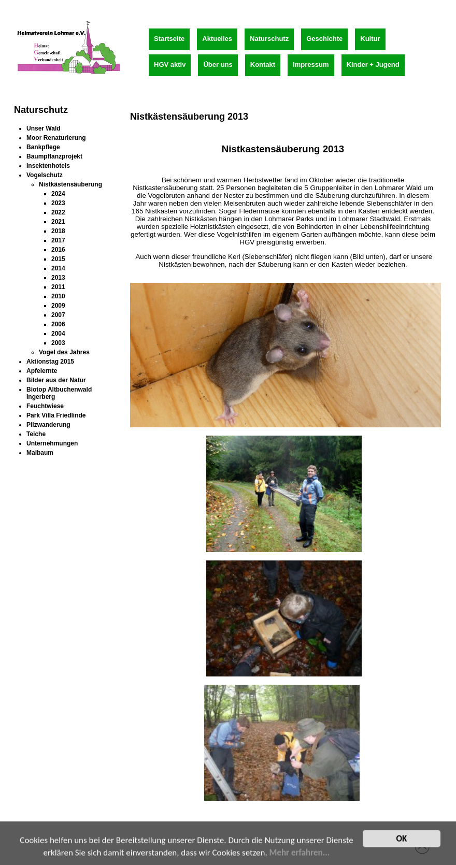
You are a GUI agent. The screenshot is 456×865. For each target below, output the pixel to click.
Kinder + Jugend (373, 64)
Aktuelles (217, 38)
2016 (58, 249)
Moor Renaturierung (56, 137)
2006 (58, 324)
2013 (58, 277)
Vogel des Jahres (64, 352)
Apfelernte (41, 370)
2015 (58, 259)
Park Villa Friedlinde (56, 415)
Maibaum (39, 452)
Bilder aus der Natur (56, 380)
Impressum (311, 64)
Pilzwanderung (48, 424)
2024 (58, 193)
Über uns (217, 64)
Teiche (36, 434)
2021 (58, 221)
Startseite (169, 38)
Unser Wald (43, 128)
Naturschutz (269, 38)
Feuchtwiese (45, 406)
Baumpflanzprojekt (54, 156)
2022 (58, 212)
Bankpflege (43, 147)
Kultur (370, 38)
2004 (58, 333)
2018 (58, 231)
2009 (58, 305)
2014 (58, 268)
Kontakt (262, 64)
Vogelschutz (44, 175)
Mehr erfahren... (299, 856)
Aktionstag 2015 (50, 361)
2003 (58, 343)
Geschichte (324, 38)
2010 (58, 296)
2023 (58, 203)
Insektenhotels (48, 165)
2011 (58, 287)
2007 (58, 315)
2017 (58, 240)
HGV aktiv (170, 64)
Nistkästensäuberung (70, 184)
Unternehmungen (52, 443)
